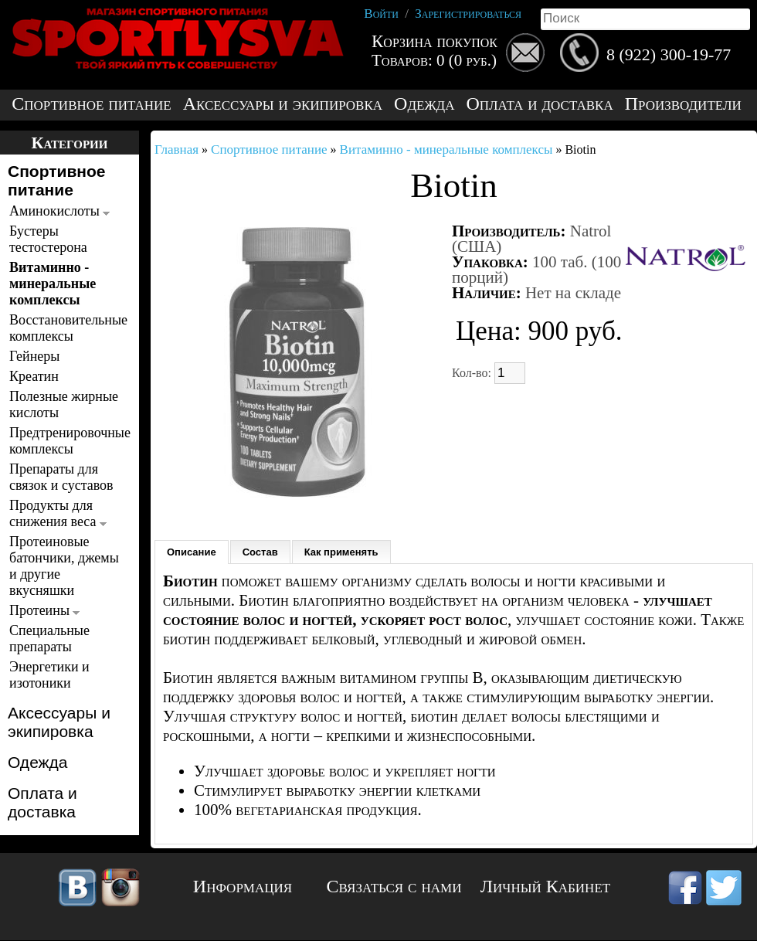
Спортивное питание (91, 104)
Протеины (44, 610)
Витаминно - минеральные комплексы (52, 283)
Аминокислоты (59, 211)
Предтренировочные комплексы (65, 441)
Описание (191, 552)
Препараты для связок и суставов (61, 477)
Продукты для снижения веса (58, 513)
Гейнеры (34, 356)
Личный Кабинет (545, 886)
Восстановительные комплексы (65, 328)
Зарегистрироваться (468, 13)
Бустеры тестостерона (48, 239)
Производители (683, 104)
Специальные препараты (49, 638)
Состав (260, 552)
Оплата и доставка (539, 104)
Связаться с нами (394, 886)
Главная (176, 149)
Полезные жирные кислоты (63, 404)
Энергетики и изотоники (49, 675)
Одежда (424, 104)
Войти (381, 13)
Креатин (34, 376)
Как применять (341, 552)
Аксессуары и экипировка (282, 104)
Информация (242, 886)
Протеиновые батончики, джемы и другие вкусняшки (64, 566)
